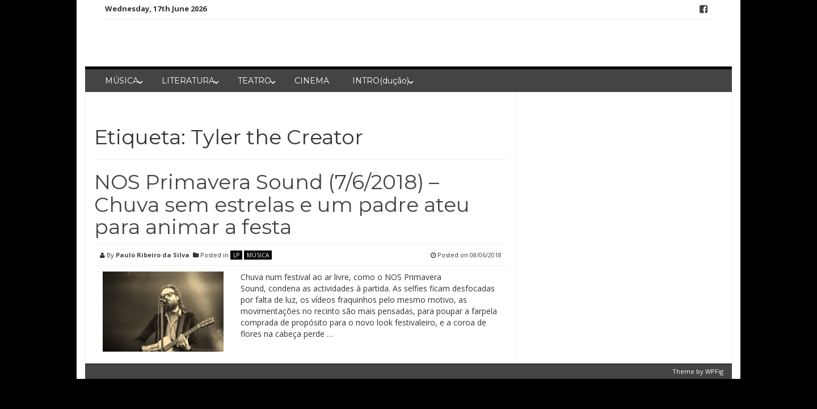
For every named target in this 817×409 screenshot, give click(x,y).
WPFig (714, 371)
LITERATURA (188, 81)
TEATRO (254, 81)
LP (236, 255)
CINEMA (311, 81)
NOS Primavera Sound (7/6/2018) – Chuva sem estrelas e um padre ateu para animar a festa (282, 204)
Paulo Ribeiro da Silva (152, 255)
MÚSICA (121, 81)
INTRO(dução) (380, 81)
